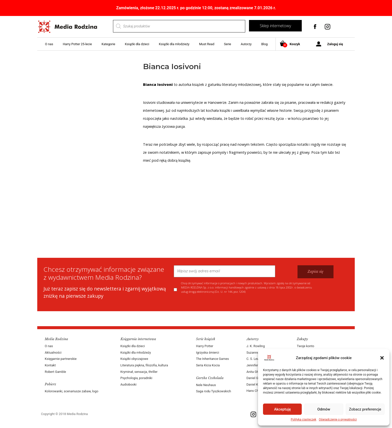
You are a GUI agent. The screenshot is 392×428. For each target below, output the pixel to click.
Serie (227, 44)
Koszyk (292, 44)
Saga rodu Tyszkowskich (213, 391)
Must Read (206, 44)
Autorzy (246, 44)
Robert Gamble (55, 372)
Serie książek (205, 339)
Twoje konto (305, 346)
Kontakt (50, 365)
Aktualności (53, 352)
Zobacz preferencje (365, 409)
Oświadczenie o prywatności (338, 419)
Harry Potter (204, 346)
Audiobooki (128, 384)
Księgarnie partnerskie (60, 359)
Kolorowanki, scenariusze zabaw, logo (71, 391)
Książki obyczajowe (134, 359)
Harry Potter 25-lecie (77, 44)
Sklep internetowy (275, 25)
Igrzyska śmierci (207, 352)
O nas (49, 44)
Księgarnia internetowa (138, 339)
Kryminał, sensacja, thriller (139, 372)
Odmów (323, 409)
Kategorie (108, 44)
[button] (382, 357)
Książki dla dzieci (137, 44)
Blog (264, 44)
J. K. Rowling (255, 346)
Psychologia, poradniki (136, 378)
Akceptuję (282, 409)
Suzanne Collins (257, 352)
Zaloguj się (335, 44)
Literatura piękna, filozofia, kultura (144, 365)
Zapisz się (316, 271)
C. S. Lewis (254, 359)
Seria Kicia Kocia (208, 365)
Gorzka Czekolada (210, 378)
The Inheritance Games (212, 359)
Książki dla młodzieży (174, 44)
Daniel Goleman (257, 378)
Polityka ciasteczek (303, 419)
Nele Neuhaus (206, 385)
